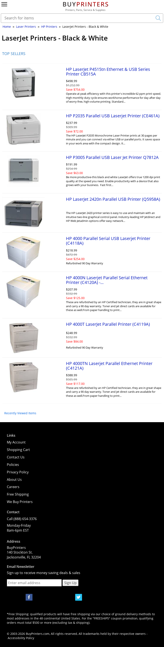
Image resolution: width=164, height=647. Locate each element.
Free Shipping (18, 494)
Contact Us (16, 457)
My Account (16, 442)
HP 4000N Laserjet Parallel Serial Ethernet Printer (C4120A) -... (107, 280)
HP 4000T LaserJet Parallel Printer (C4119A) (108, 324)
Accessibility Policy (21, 638)
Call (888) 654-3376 (22, 518)
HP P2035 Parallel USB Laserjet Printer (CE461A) (113, 116)
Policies (13, 464)
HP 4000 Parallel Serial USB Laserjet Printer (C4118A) (108, 241)
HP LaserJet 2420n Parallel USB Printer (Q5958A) (113, 199)
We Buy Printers (20, 501)
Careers (13, 486)
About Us (14, 479)
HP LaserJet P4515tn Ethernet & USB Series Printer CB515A (108, 71)
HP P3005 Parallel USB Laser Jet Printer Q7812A (112, 157)
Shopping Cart (18, 449)
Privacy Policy (18, 472)
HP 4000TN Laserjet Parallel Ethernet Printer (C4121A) (109, 366)
